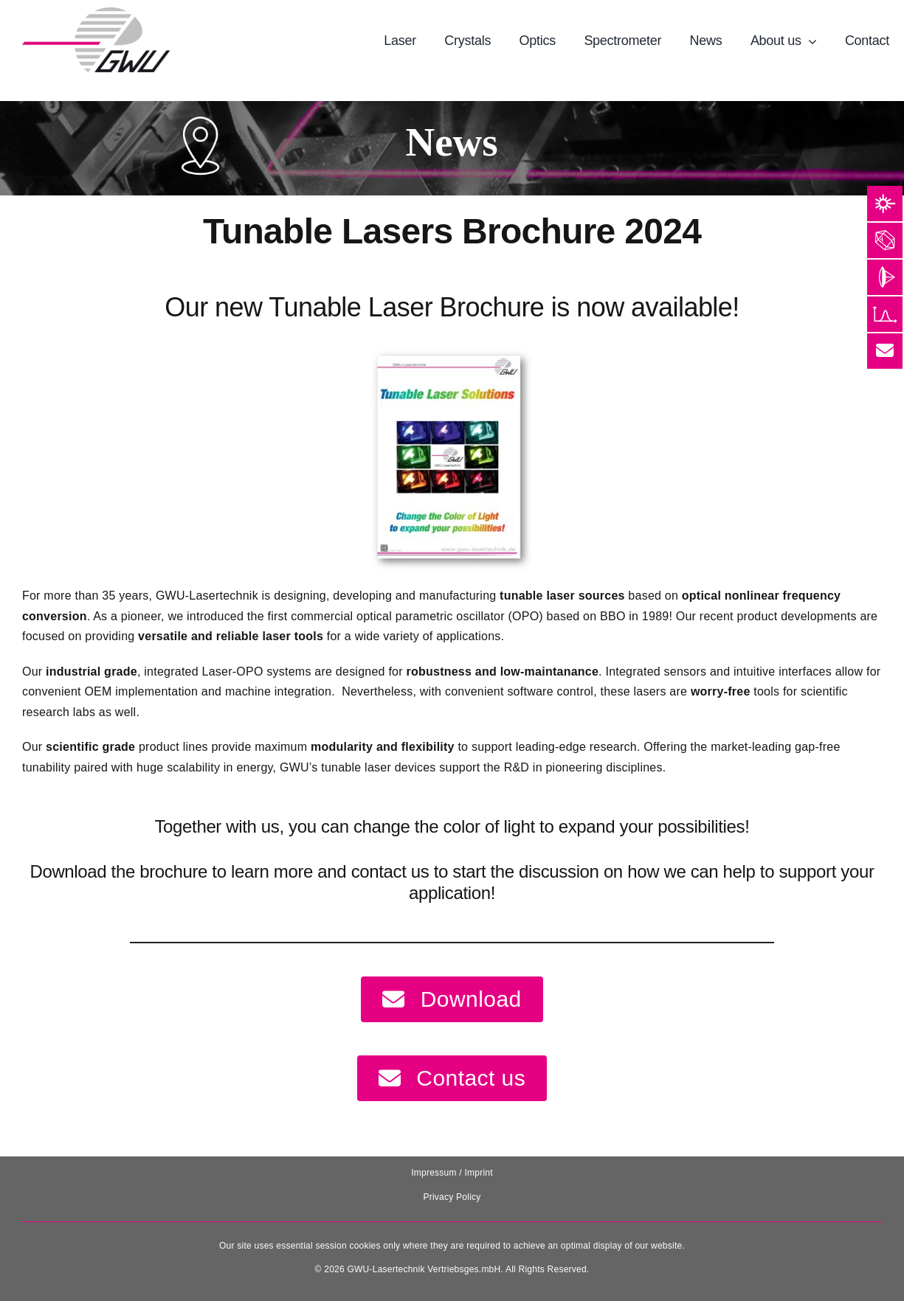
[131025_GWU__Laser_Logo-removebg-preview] (96, 13)
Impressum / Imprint (452, 1173)
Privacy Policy (451, 1197)
